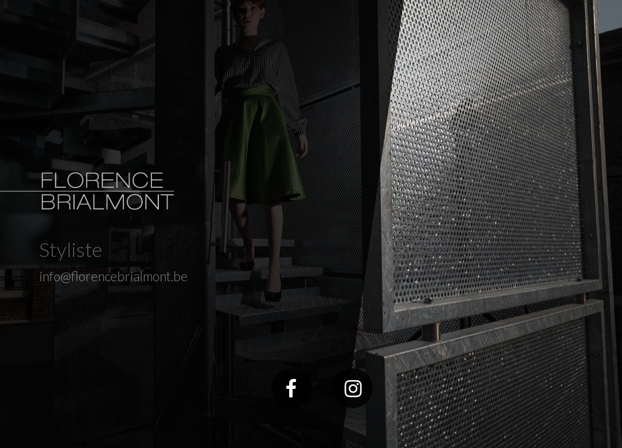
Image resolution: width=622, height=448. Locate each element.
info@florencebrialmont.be (113, 276)
